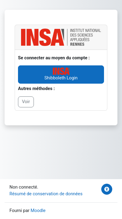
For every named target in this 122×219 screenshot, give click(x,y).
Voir (26, 101)
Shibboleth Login (61, 74)
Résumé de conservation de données (45, 193)
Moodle (37, 210)
